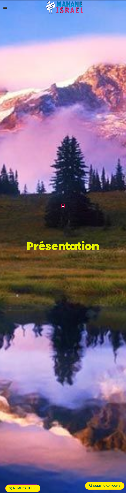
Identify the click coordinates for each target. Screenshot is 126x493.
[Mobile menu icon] (5, 7)
